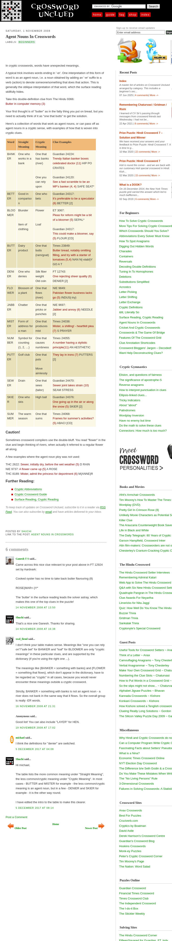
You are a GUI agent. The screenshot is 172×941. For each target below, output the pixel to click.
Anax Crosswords (130, 810)
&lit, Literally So (129, 312)
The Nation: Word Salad (134, 866)
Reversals (125, 261)
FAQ (121, 14)
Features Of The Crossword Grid (140, 337)
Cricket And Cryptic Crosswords (139, 327)
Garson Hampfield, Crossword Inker (142, 540)
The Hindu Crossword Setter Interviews (144, 572)
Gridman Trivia (128, 618)
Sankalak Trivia (129, 623)
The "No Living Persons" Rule (138, 778)
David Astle (126, 830)
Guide (110, 14)
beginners (27, 42)
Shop (132, 14)
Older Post (16, 828)
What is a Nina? (129, 753)
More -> (154, 95)
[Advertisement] (53, 53)
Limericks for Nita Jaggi (134, 603)
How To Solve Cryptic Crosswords (141, 221)
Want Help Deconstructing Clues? (141, 353)
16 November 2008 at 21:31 (36, 706)
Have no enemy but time (135, 420)
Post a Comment (16, 817)
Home (97, 14)
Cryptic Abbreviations (28, 489)
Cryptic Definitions (131, 307)
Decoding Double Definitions (137, 266)
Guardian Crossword (132, 888)
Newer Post (95, 828)
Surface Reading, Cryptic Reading (37, 499)
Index (145, 14)
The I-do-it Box (128, 908)
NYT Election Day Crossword (138, 763)
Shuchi (27, 531)
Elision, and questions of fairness (140, 374)
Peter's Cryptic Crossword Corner (140, 856)
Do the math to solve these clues (140, 425)
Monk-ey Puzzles (130, 851)
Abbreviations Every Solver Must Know (144, 236)
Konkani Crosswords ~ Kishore (139, 701)
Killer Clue (125, 520)
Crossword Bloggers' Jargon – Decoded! (145, 348)
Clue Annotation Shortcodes (137, 342)
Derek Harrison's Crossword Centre (142, 836)
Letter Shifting (128, 297)
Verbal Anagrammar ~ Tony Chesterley (144, 665)
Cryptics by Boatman (132, 826)
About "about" (128, 405)
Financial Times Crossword (136, 893)
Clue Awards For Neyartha (136, 597)
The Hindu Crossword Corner (138, 935)
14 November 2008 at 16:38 (36, 629)
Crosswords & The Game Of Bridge (142, 332)
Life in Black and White (134, 530)
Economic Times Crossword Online (141, 758)
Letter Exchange (129, 302)
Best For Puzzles (130, 815)
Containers (126, 256)
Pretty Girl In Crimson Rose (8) (139, 510)
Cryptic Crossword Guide (31, 494)
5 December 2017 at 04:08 (35, 749)
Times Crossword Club (133, 898)
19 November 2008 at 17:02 (36, 727)
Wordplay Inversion (131, 415)
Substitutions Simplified (134, 282)
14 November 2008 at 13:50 (36, 607)
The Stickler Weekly (132, 913)
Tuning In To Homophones (136, 271)
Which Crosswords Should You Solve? (144, 231)
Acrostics (125, 287)
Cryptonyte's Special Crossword (139, 628)
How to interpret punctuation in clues (142, 390)
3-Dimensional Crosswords (136, 783)
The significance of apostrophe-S (140, 380)
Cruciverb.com (128, 820)
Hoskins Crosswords (132, 846)
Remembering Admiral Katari (137, 577)
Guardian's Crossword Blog (137, 841)
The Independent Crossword (137, 903)
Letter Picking (128, 292)
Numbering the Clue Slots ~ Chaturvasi (144, 675)
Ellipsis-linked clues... (133, 395)
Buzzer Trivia (127, 613)
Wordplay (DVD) (129, 504)
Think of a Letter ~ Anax (134, 655)
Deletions (125, 276)
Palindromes (127, 410)
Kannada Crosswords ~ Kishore (139, 695)
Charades (125, 251)
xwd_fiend (22, 639)
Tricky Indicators (129, 400)
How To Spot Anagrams (134, 241)
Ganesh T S (22, 558)
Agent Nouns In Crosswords (31, 36)
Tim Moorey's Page (131, 861)
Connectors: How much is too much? (143, 430)
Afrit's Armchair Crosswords (137, 494)
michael (20, 737)
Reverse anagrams (131, 384)
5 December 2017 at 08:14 (35, 808)
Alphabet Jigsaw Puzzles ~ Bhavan (142, 690)
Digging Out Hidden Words (136, 246)
